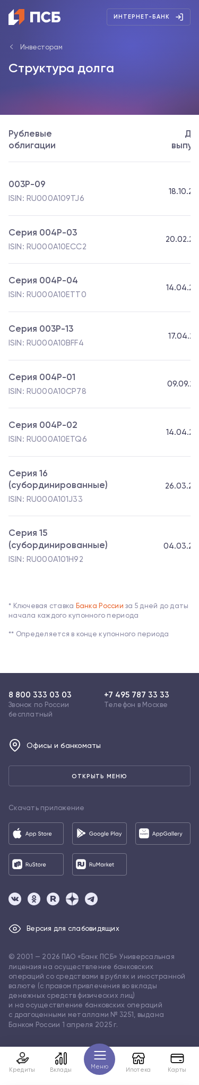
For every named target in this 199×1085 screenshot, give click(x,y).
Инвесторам (41, 47)
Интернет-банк (149, 17)
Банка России (100, 606)
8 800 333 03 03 (40, 695)
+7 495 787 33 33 (136, 695)
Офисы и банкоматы (54, 745)
